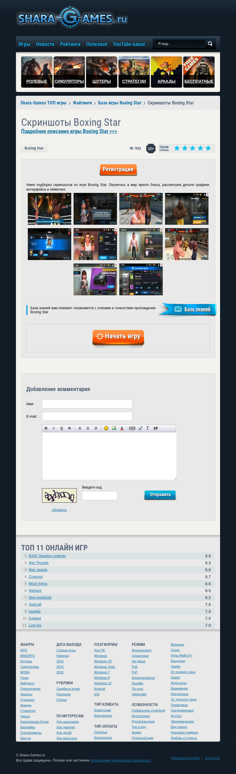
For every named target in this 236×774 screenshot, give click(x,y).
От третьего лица (183, 699)
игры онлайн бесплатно (71, 17)
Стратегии (27, 710)
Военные (177, 644)
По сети (137, 688)
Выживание (179, 688)
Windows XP (103, 661)
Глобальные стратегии (148, 710)
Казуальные (180, 694)
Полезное (63, 694)
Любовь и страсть (184, 738)
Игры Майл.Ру (181, 655)
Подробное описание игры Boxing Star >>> (69, 131)
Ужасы (25, 716)
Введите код (92, 487)
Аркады (26, 705)
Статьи (61, 699)
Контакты (212, 758)
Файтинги (27, 683)
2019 (59, 666)
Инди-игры (178, 683)
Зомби (175, 666)
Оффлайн (139, 694)
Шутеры (26, 661)
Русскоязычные (143, 721)
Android (99, 688)
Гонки (24, 677)
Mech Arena (38, 584)
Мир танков (38, 570)
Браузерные (103, 715)
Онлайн (137, 683)
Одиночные (140, 655)
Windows (100, 655)
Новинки (62, 655)
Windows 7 (102, 672)
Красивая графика (184, 732)
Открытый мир (142, 738)
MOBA (25, 672)
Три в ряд (139, 727)
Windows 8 (102, 677)
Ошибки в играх (68, 688)
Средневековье (182, 710)
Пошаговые (179, 705)
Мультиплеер (141, 650)
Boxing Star (34, 148)
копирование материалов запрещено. (120, 760)
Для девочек (65, 727)
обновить (59, 510)
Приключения (30, 688)
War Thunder (39, 563)
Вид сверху (179, 727)
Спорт (175, 650)
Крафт (175, 677)
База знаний (197, 309)
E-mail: (31, 416)
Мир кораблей (40, 598)
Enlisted (35, 618)
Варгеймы (27, 727)
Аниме (136, 732)
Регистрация (118, 169)
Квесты (25, 738)
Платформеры (31, 732)
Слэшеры (27, 699)
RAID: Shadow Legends (47, 556)
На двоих (138, 661)
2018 (59, 661)
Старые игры (66, 650)
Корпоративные (143, 677)
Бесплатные (103, 737)
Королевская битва (34, 721)
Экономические (182, 721)
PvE (135, 666)
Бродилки (178, 661)
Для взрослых (66, 738)
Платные (100, 732)
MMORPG (27, 655)
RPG (23, 650)
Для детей (64, 732)
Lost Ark (35, 625)
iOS (96, 694)
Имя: (30, 404)
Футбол (176, 716)
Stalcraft (35, 604)
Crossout (36, 577)
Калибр (35, 611)
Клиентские (102, 710)
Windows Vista (104, 666)
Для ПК (99, 650)
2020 (59, 672)
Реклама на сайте (185, 758)
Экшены (26, 694)
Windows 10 (102, 683)
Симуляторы (29, 666)
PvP (135, 672)
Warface (35, 591)
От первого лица (183, 672)
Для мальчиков (67, 721)
